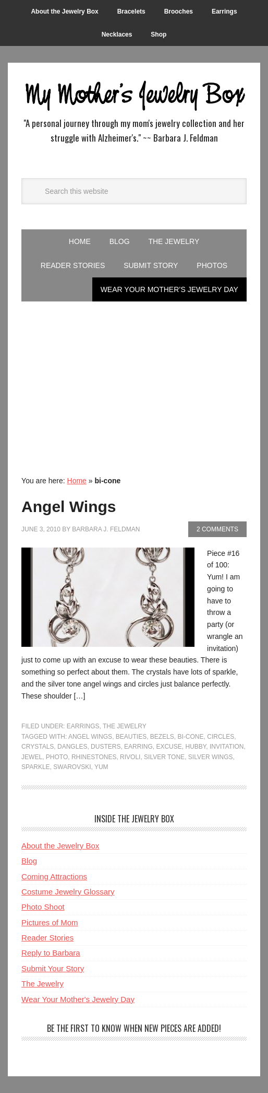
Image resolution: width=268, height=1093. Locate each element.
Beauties (131, 736)
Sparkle (35, 767)
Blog (29, 860)
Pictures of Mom (49, 922)
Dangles (72, 746)
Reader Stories (47, 937)
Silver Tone (164, 757)
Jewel (31, 757)
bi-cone (191, 736)
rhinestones (93, 757)
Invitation (227, 746)
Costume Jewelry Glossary (67, 891)
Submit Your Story (52, 968)
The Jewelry (125, 726)
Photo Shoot (43, 906)
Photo (57, 757)
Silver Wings (210, 757)
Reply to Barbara (50, 952)
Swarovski (72, 767)
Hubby (195, 746)
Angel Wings (68, 506)
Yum (101, 767)
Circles (220, 736)
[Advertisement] (134, 380)
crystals (37, 746)
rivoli (130, 757)
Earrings (83, 726)
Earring (138, 746)
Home (77, 480)
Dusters (105, 746)
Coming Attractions (54, 876)
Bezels (162, 736)
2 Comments (217, 529)
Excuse (168, 746)
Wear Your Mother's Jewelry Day (78, 999)
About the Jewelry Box (60, 845)
